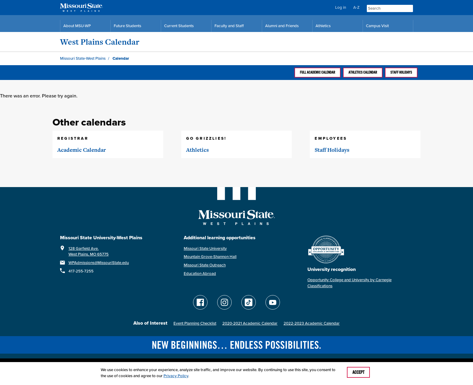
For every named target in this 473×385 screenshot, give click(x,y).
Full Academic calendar (317, 72)
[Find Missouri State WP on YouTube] (272, 302)
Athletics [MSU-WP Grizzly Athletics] (323, 26)
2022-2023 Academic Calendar (312, 323)
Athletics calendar (362, 72)
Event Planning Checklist (194, 323)
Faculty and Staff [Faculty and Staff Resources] (229, 26)
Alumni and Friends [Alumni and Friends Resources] (282, 26)
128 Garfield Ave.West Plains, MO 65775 (88, 251)
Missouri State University (205, 248)
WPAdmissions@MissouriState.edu (98, 263)
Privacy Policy (175, 376)
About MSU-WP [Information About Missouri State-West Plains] (77, 26)
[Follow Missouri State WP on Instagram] (224, 302)
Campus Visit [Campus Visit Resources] (377, 26)
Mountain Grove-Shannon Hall (210, 256)
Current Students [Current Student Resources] (179, 26)
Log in (340, 7)
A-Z (356, 7)
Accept (358, 372)
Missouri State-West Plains (83, 58)
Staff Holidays (401, 72)
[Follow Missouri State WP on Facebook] (200, 302)
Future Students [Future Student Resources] (127, 26)
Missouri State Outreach (205, 265)
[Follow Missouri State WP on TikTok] (248, 302)
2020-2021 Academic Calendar (250, 323)
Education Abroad (200, 273)
